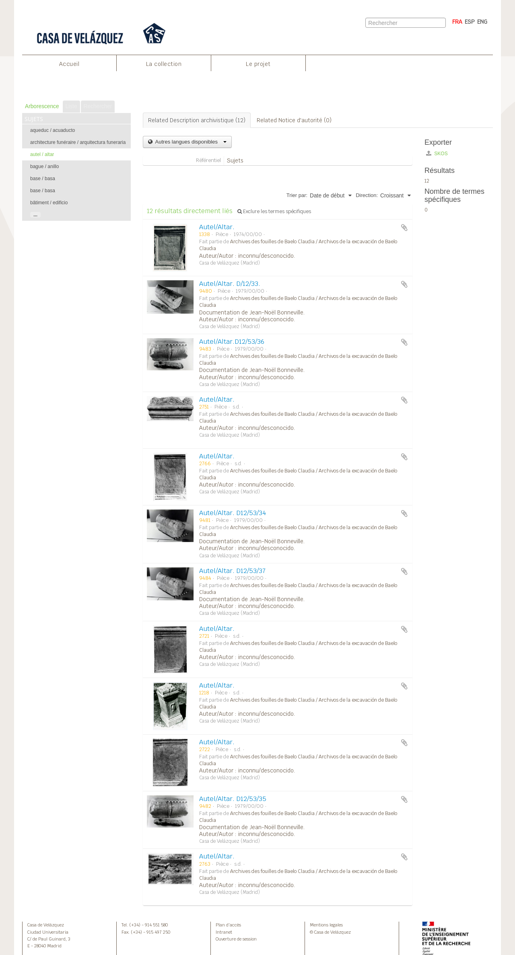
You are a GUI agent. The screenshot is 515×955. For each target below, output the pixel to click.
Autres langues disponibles (190, 142)
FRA (457, 21)
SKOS (437, 153)
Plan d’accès (228, 925)
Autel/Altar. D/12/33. (229, 283)
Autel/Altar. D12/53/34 (232, 513)
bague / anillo (44, 166)
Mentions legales (326, 925)
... (35, 215)
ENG (482, 21)
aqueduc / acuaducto (52, 130)
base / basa (42, 178)
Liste (71, 106)
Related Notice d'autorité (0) (294, 120)
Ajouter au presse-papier (404, 228)
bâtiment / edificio (49, 202)
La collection (164, 64)
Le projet (258, 64)
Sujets (235, 160)
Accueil (69, 64)
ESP (470, 21)
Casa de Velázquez (45, 925)
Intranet (224, 932)
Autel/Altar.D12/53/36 (231, 341)
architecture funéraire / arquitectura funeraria (78, 142)
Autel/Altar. (217, 227)
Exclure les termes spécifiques (274, 211)
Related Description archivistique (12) (196, 120)
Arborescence (42, 106)
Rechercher (98, 106)
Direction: (367, 195)
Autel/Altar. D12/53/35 (232, 799)
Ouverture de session (236, 939)
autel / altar (42, 154)
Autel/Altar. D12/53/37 (232, 571)
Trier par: (296, 195)
